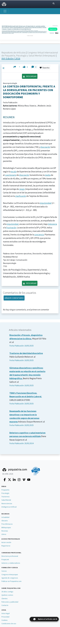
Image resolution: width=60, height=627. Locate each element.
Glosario (4, 520)
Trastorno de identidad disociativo (26, 353)
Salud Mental (6, 500)
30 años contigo (7, 591)
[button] (17, 67)
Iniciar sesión (6, 542)
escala (13, 171)
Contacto (4, 605)
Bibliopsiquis (6, 527)
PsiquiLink (5, 559)
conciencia (39, 234)
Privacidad (5, 617)
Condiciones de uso (8, 623)
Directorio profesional (9, 556)
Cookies (4, 620)
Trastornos (5, 496)
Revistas (4, 531)
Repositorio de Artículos (13, 52)
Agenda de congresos (9, 578)
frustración (11, 227)
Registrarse (5, 546)
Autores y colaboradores (10, 563)
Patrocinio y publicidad (9, 602)
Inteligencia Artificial (8, 507)
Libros (3, 534)
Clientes (4, 598)
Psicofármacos (7, 524)
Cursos (4, 571)
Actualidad (5, 517)
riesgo (22, 189)
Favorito (44, 67)
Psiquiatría (5, 490)
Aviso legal (5, 613)
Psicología (5, 493)
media (47, 175)
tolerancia (52, 224)
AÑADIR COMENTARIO (14, 298)
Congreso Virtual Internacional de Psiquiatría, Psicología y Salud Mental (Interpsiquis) (29, 54)
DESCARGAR (29, 76)
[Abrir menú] (4, 11)
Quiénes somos (7, 595)
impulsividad (45, 203)
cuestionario (10, 175)
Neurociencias (6, 503)
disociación (45, 147)
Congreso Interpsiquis (9, 574)
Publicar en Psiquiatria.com (11, 581)
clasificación (20, 196)
